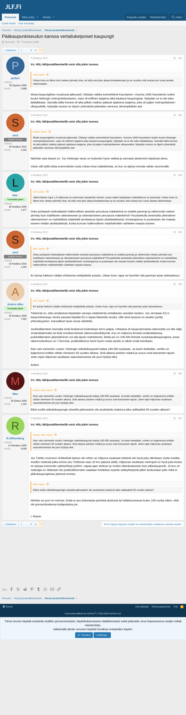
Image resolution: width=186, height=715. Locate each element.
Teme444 (10, 42)
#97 (180, 418)
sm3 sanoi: (39, 74)
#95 (180, 284)
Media (47, 17)
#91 (180, 58)
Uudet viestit (9, 23)
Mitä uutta (28, 17)
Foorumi (10, 17)
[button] (37, 17)
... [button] (26, 50)
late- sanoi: (39, 248)
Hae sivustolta (26, 23)
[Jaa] (174, 58)
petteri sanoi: (40, 131)
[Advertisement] (94, 557)
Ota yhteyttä (142, 606)
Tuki (175, 606)
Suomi (8, 606)
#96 (180, 373)
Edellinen (11, 50)
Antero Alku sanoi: (43, 390)
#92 (180, 115)
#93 (180, 175)
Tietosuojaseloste (160, 606)
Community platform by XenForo (93, 613)
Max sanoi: (39, 484)
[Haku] (176, 17)
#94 (180, 232)
